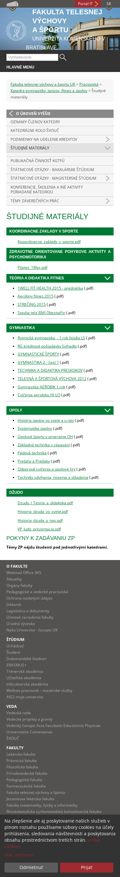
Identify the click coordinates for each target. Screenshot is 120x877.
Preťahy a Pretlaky (34, 461)
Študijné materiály (30, 148)
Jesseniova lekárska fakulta (30, 799)
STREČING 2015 (32, 304)
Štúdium (15, 639)
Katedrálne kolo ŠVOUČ (35, 130)
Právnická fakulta (21, 760)
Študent (13, 652)
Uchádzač (15, 646)
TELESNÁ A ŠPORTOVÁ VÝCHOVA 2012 (52, 378)
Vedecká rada (18, 712)
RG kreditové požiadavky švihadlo (47, 346)
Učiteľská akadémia (23, 677)
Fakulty (14, 748)
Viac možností (19, 855)
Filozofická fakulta (22, 767)
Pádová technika (32, 453)
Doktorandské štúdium (26, 658)
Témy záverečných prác (35, 201)
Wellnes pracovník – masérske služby (39, 690)
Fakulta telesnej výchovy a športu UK (43, 84)
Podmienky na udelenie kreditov (44, 139)
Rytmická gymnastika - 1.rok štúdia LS (51, 338)
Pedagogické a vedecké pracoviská (37, 591)
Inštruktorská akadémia (27, 684)
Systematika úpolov (35, 428)
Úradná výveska (20, 623)
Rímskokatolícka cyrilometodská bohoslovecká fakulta (53, 811)
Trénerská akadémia (24, 671)
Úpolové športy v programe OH (45, 436)
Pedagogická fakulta (24, 779)
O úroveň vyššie (33, 113)
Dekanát (13, 604)
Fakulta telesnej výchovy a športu (35, 792)
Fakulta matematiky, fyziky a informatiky (41, 805)
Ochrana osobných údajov (29, 598)
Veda (11, 706)
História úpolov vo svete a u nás (46, 420)
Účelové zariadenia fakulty (29, 617)
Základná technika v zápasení (44, 445)
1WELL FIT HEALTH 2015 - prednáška (50, 288)
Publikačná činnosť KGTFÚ (38, 160)
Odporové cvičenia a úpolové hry (47, 469)
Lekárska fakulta (21, 754)
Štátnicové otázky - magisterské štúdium (53, 178)
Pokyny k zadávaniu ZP (40, 538)
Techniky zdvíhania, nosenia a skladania (53, 477)
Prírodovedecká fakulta (26, 773)
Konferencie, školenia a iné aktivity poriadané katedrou (47, 189)
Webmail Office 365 (23, 572)
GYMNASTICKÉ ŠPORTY (38, 354)
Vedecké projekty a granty (29, 719)
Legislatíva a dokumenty (27, 611)
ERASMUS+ (16, 665)
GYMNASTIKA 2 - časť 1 (38, 362)
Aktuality (14, 579)
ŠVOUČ (12, 738)
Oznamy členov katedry (35, 122)
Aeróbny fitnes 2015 (35, 296)
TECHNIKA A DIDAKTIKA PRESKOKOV (50, 370)
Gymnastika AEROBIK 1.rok (41, 387)
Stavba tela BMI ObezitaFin (41, 312)
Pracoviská (89, 84)
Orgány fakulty (19, 585)
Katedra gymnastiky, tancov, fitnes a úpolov (49, 90)
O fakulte (17, 566)
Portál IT (85, 3)
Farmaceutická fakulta (26, 786)
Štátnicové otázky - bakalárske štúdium (52, 169)
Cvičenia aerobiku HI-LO (39, 395)
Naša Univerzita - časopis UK (32, 630)
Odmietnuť (31, 867)
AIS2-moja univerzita (24, 697)
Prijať (86, 867)
